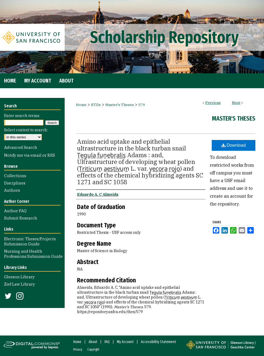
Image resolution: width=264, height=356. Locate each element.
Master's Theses (119, 104)
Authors (12, 190)
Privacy (77, 349)
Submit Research (20, 218)
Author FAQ (15, 210)
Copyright (93, 349)
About (93, 342)
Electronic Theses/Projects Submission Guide (30, 241)
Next (236, 102)
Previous (213, 102)
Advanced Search (20, 147)
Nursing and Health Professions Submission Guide (33, 254)
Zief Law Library (19, 284)
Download (233, 145)
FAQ (107, 342)
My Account (125, 342)
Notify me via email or (29, 155)
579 (141, 104)
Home (81, 104)
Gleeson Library (19, 276)
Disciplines (14, 183)
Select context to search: (26, 130)
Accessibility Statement (158, 342)
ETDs (96, 104)
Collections (15, 175)
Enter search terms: (22, 115)
